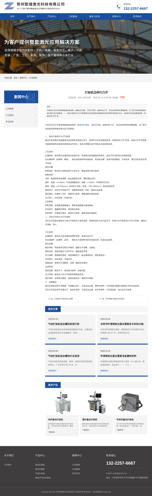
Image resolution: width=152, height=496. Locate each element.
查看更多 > (52, 339)
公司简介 (8, 465)
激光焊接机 (40, 469)
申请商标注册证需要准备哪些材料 (118, 356)
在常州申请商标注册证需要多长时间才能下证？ (122, 324)
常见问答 (76, 473)
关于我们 (31, 16)
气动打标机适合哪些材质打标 (63, 324)
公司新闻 (76, 465)
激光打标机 (84, 125)
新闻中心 (116, 16)
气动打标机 (40, 473)
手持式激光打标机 (125, 419)
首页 (12, 16)
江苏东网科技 (97, 492)
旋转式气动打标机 (43, 478)
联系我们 (137, 16)
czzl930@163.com (119, 473)
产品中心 (52, 16)
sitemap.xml (107, 492)
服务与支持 (94, 16)
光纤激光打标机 (55, 419)
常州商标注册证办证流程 (115, 299)
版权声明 (80, 492)
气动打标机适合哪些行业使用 (63, 356)
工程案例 (72, 16)
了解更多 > (52, 432)
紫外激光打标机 (89, 419)
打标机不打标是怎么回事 (63, 299)
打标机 (48, 125)
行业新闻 (33, 78)
